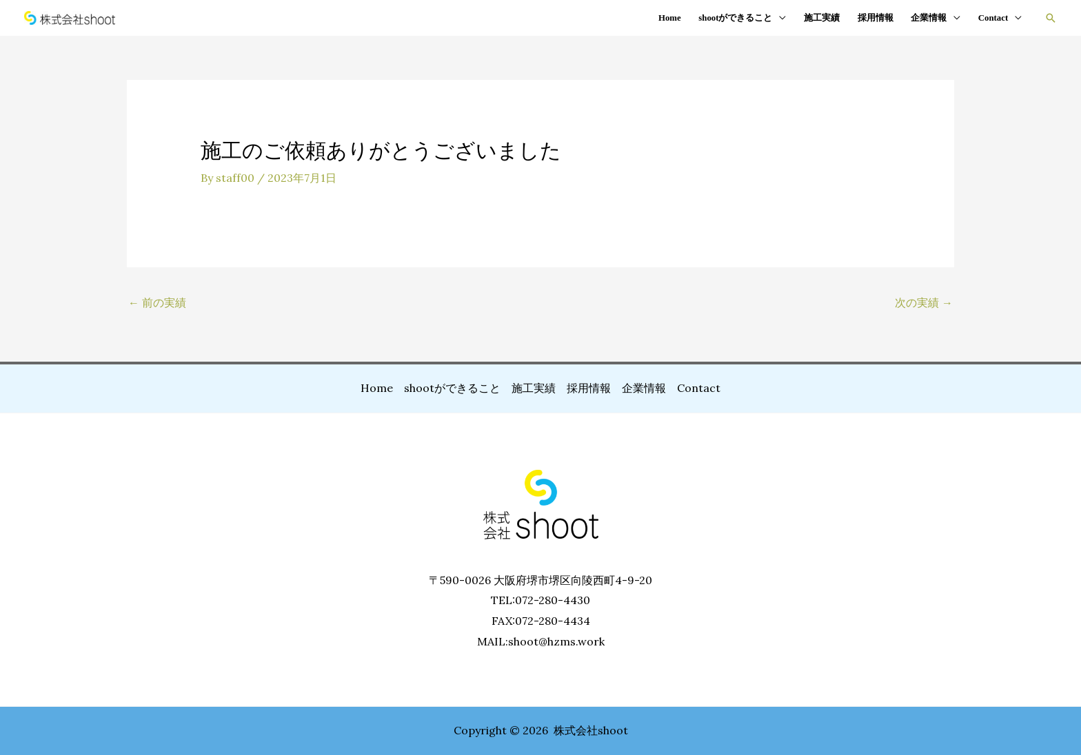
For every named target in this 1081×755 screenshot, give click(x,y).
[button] (1050, 18)
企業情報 (929, 18)
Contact (993, 18)
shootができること (735, 18)
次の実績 (924, 302)
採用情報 (875, 18)
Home (669, 18)
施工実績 (822, 18)
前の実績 (157, 302)
